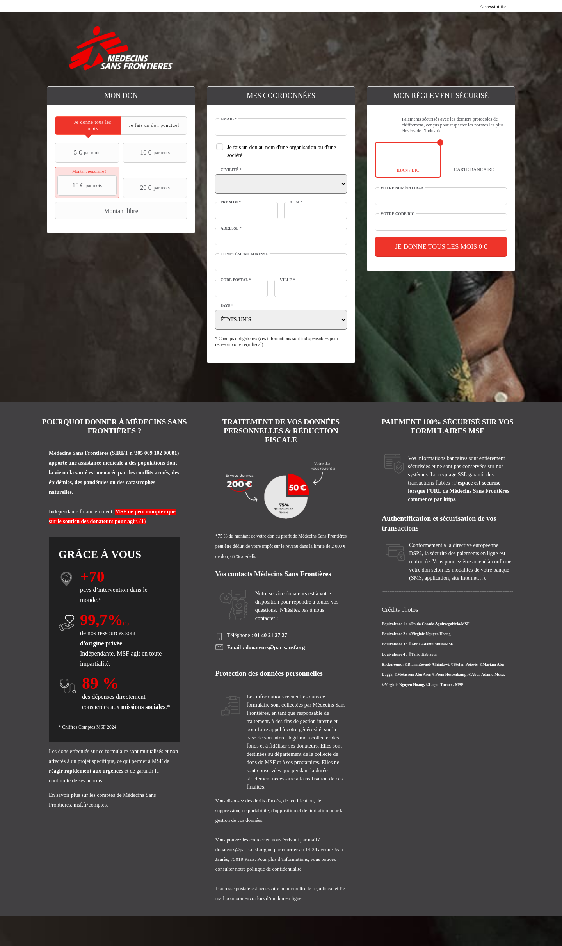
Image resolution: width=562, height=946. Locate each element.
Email (229, 119)
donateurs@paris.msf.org (275, 647)
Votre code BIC (397, 214)
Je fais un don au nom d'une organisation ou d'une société (281, 151)
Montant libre (97, 210)
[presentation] (88, 125)
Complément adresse (244, 254)
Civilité (231, 169)
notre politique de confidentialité (268, 869)
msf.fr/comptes (90, 805)
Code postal (236, 280)
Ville (287, 280)
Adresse (231, 228)
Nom (296, 202)
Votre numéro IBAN (402, 188)
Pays (227, 305)
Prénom (231, 202)
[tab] (88, 125)
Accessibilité (493, 6)
